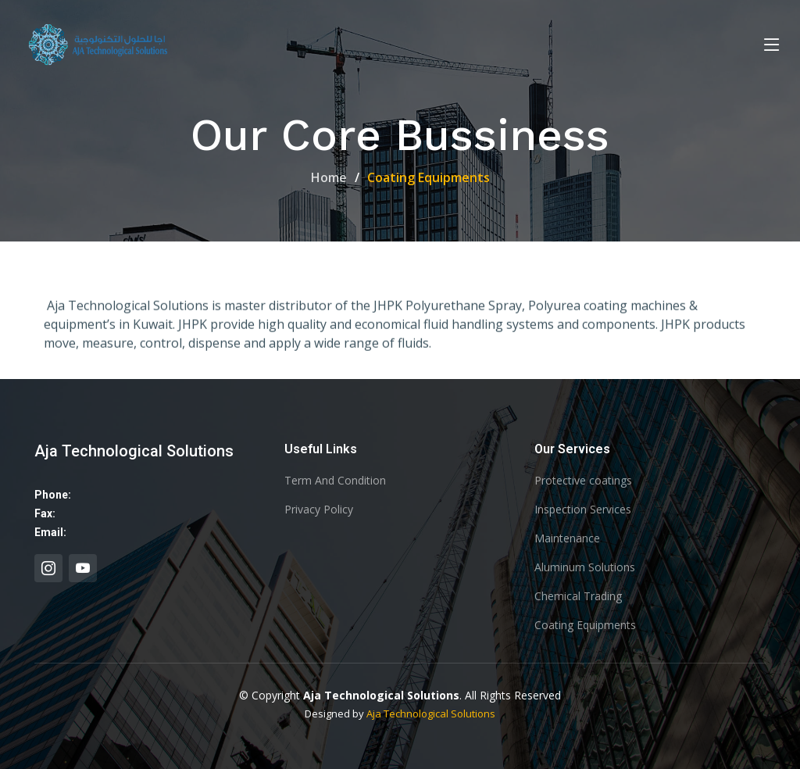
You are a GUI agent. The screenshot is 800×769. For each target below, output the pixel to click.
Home (329, 177)
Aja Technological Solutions (430, 713)
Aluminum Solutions (584, 567)
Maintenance (567, 538)
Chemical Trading (578, 596)
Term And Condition (335, 480)
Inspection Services (582, 509)
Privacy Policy (318, 509)
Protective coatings (583, 480)
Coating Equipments (585, 625)
